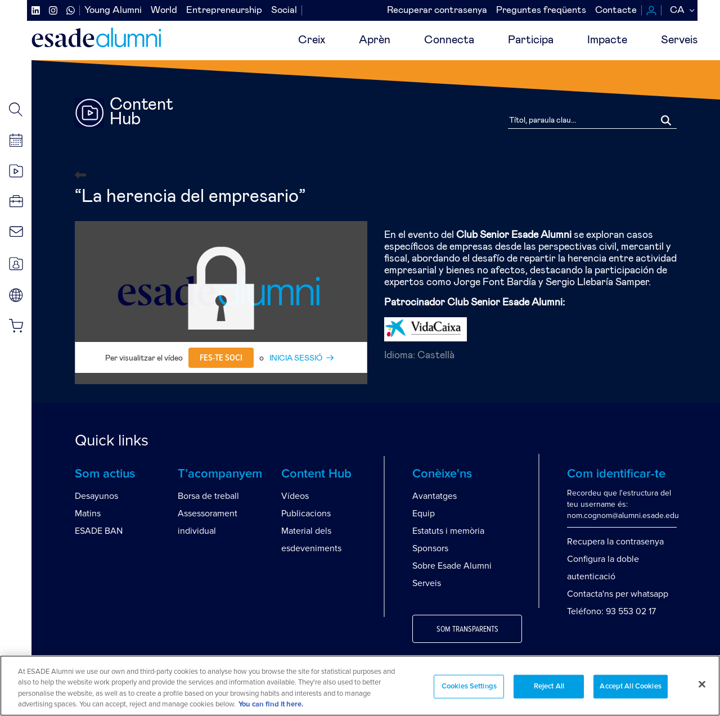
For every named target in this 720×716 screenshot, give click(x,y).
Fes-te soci (221, 357)
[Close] (702, 684)
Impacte (607, 40)
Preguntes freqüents (541, 10)
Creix (311, 40)
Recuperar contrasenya (437, 10)
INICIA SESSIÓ (295, 358)
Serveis (679, 40)
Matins (88, 513)
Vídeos (295, 496)
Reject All (549, 686)
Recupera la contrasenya (615, 541)
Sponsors (430, 548)
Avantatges (434, 496)
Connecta (449, 40)
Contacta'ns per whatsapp (617, 594)
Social (284, 10)
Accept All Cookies (630, 686)
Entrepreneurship (224, 10)
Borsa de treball (208, 496)
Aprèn (374, 40)
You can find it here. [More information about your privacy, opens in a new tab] (270, 704)
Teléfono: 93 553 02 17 (611, 611)
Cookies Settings (469, 686)
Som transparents (467, 629)
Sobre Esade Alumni (452, 565)
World (164, 10)
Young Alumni (113, 10)
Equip (423, 513)
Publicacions (306, 513)
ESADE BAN (99, 531)
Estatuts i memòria (448, 531)
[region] (360, 685)
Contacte (616, 10)
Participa (531, 40)
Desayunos (96, 496)
